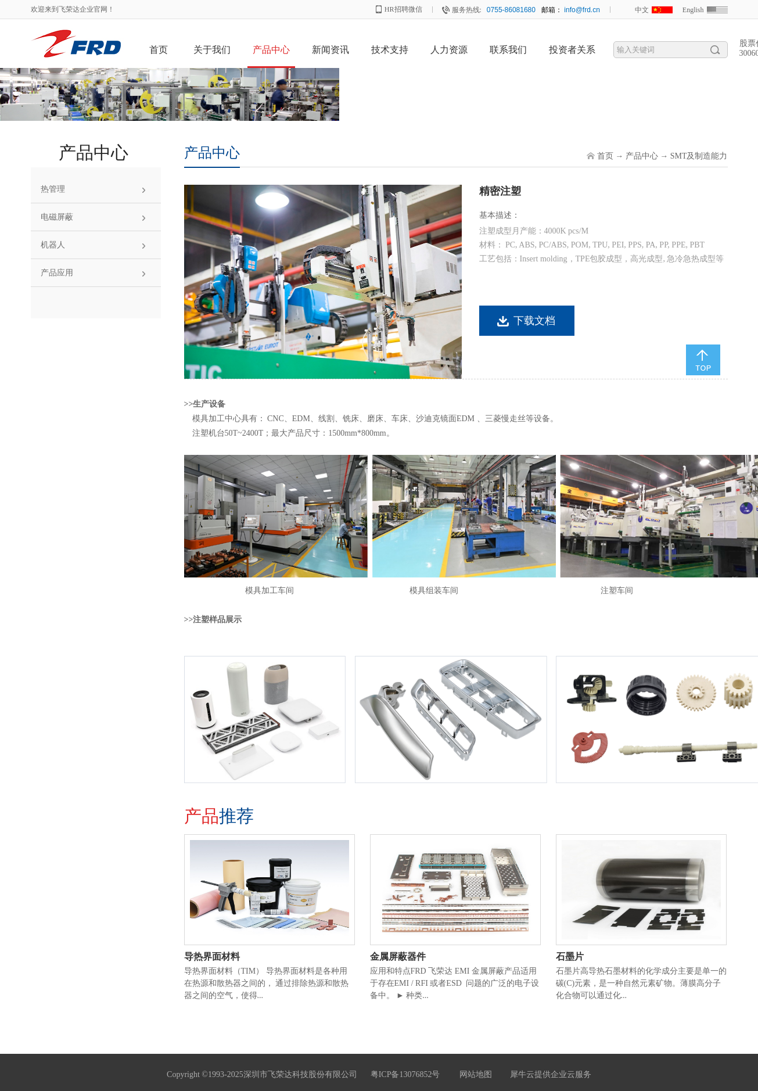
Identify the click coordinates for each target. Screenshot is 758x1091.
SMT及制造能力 (699, 156)
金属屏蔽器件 (398, 956)
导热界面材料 (212, 956)
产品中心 (642, 156)
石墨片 (570, 956)
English (693, 10)
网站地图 (473, 1074)
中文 (642, 10)
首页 (158, 50)
